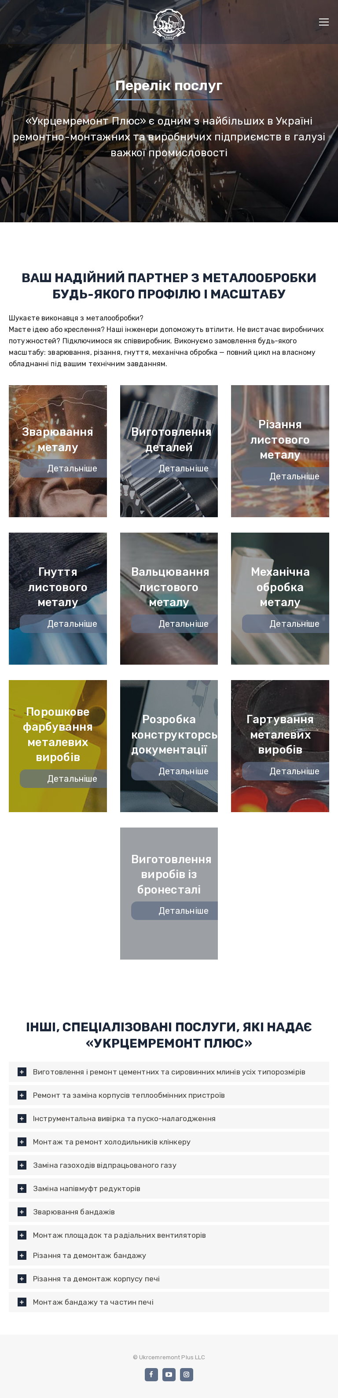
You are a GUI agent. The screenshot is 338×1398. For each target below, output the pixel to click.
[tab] (169, 1072)
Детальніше (80, 468)
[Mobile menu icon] (324, 22)
